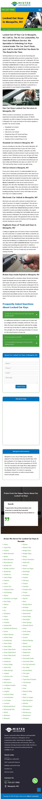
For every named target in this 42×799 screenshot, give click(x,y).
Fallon (6, 616)
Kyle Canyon (8, 682)
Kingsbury (7, 679)
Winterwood (27, 715)
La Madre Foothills (9, 685)
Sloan (25, 628)
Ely (5, 610)
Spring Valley (27, 649)
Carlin (5, 583)
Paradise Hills (27, 589)
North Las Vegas (28, 568)
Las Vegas (7, 688)
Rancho (25, 598)
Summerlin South (28, 658)
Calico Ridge (8, 577)
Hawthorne (7, 658)
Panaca (25, 583)
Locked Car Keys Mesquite (19, 29)
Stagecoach (26, 652)
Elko (5, 607)
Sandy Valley (27, 616)
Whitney (25, 703)
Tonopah (25, 676)
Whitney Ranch (27, 706)
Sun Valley (26, 667)
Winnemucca (27, 712)
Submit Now (21, 386)
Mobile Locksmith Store (12, 765)
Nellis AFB (26, 562)
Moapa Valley (27, 553)
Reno (24, 601)
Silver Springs (27, 622)
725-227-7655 (7, 10)
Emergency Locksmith (11, 759)
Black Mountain (9, 559)
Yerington (26, 718)
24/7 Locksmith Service (12, 762)
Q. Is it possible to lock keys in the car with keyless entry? (21, 343)
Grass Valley (8, 643)
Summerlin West (28, 661)
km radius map (21, 423)
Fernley (6, 619)
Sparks (25, 643)
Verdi (24, 688)
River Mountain (27, 610)
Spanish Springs (28, 640)
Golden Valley (8, 637)
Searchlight (26, 619)
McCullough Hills (9, 709)
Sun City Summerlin (29, 664)
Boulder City (7, 565)
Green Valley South (10, 655)
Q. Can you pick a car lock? (21, 337)
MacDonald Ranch (9, 706)
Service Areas (8, 772)
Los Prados (7, 700)
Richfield (25, 607)
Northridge (26, 571)
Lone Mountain (8, 697)
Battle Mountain (9, 553)
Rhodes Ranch (27, 604)
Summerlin (26, 655)
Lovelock (6, 703)
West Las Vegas (28, 697)
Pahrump (26, 580)
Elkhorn (6, 604)
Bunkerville (7, 571)
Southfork (26, 634)
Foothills (6, 622)
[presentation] (2, 513)
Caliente (6, 580)
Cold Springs (8, 592)
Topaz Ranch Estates (29, 679)
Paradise (25, 586)
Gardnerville (7, 625)
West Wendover (28, 700)
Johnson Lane (8, 676)
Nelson (25, 565)
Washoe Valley (27, 691)
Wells (24, 694)
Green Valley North (10, 649)
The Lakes (26, 673)
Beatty (6, 556)
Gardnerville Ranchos (10, 628)
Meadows (7, 715)
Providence (26, 595)
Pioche (25, 592)
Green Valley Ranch (10, 652)
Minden (25, 544)
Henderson (7, 661)
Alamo (6, 544)
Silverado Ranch (28, 625)
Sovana (25, 637)
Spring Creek (27, 646)
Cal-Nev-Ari (7, 574)
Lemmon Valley (8, 694)
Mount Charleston (28, 559)
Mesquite (9, 29)
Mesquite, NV (13, 786)
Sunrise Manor (27, 670)
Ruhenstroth (27, 613)
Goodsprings (8, 640)
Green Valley (8, 646)
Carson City (7, 586)
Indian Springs (8, 670)
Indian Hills (7, 667)
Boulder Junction (9, 568)
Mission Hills (27, 547)
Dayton (6, 595)
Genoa (6, 631)
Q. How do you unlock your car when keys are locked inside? (21, 315)
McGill (6, 712)
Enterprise (7, 613)
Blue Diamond (8, 562)
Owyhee (25, 577)
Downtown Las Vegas (10, 598)
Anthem (6, 550)
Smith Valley (27, 631)
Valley (25, 685)
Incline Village (8, 664)
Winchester (26, 709)
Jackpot (6, 673)
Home (4, 29)
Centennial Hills (9, 589)
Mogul (25, 556)
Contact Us (8, 769)
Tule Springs (27, 682)
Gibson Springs (8, 634)
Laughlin (6, 691)
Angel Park (7, 547)
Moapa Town (27, 550)
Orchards (26, 574)
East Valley (7, 601)
